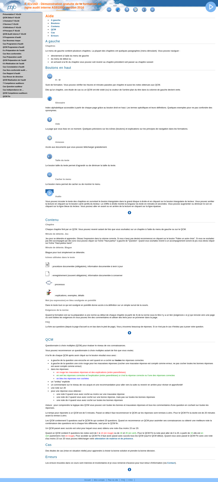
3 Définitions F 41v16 (12, 27)
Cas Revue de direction (13, 77)
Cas (53, 32)
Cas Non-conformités (12, 54)
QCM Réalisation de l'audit (14, 80)
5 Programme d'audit (12, 37)
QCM (53, 29)
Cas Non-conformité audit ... (15, 70)
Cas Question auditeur (12, 87)
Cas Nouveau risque (11, 41)
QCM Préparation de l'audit (14, 60)
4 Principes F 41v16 (11, 31)
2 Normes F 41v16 (10, 24)
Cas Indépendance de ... (13, 90)
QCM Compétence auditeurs (15, 93)
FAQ (123, 480)
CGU (130, 480)
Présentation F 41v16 (12, 14)
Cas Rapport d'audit (11, 73)
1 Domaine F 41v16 (11, 21)
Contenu (55, 26)
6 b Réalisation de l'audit (13, 64)
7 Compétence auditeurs (13, 83)
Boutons (55, 23)
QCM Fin (6, 96)
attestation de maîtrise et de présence (114, 438)
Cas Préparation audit (12, 57)
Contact (171, 463)
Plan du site (113, 480)
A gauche (55, 20)
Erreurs (55, 35)
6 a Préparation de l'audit (13, 50)
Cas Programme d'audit (13, 44)
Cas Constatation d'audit (13, 67)
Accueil (87, 480)
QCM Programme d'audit (13, 47)
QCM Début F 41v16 (11, 18)
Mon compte (99, 480)
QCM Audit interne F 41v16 (14, 34)
